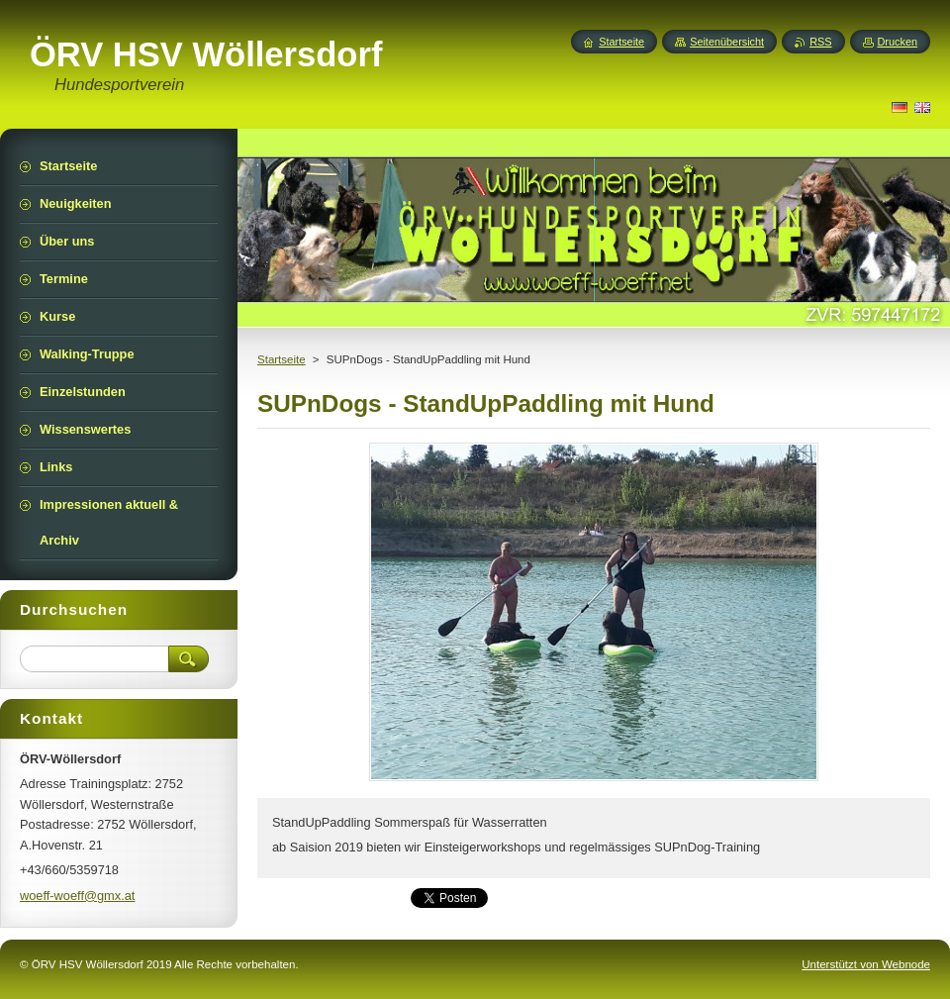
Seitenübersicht (727, 42)
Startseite (281, 359)
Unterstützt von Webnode (866, 964)
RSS (820, 42)
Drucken (898, 42)
